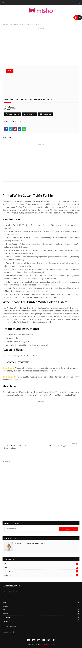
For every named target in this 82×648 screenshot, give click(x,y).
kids (41, 602)
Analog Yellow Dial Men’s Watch (31, 543)
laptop (41, 564)
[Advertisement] (41, 47)
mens (10, 24)
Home (5, 24)
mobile (41, 614)
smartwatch (41, 571)
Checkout (45, 114)
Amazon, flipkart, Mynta (47, 644)
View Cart (29, 114)
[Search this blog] (31, 529)
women (41, 575)
